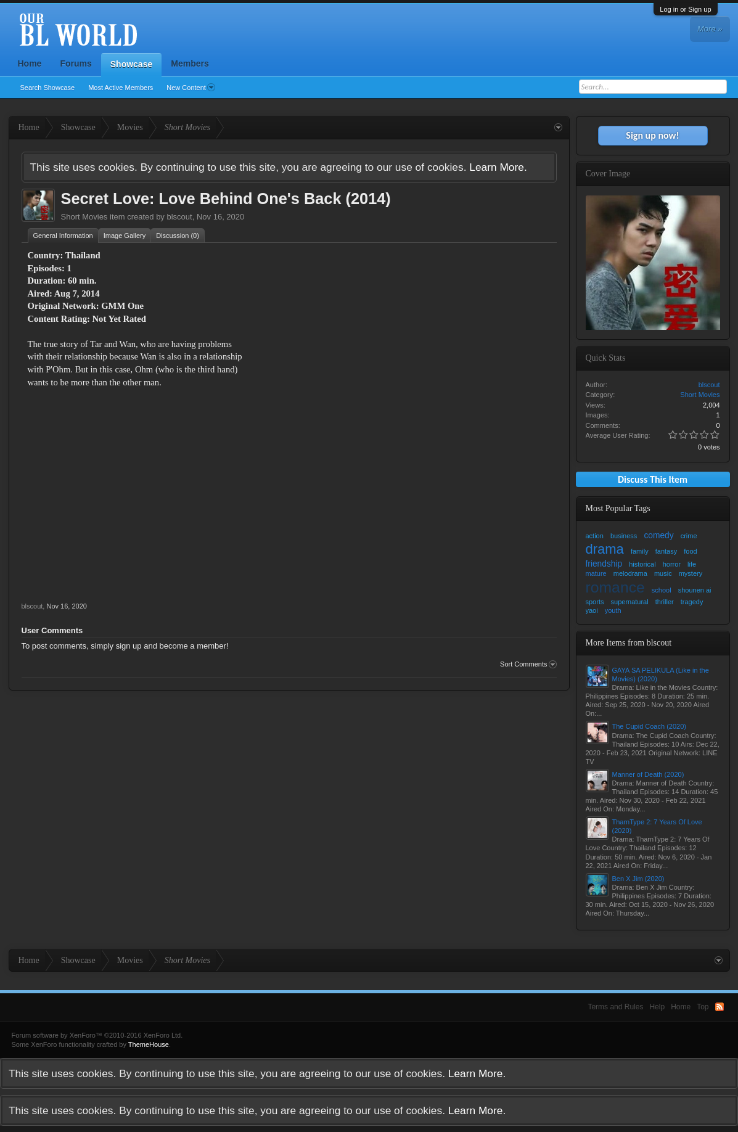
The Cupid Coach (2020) (649, 726)
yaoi (592, 610)
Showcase (131, 64)
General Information (63, 235)
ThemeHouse (148, 1044)
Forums (75, 63)
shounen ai (694, 590)
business (623, 535)
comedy (658, 535)
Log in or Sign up (685, 9)
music (663, 573)
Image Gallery (125, 235)
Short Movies (84, 216)
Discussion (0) (177, 235)
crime (689, 535)
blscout (179, 216)
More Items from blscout (629, 642)
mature (596, 573)
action (595, 535)
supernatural (630, 601)
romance (615, 587)
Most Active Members (120, 87)
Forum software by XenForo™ (97, 1035)
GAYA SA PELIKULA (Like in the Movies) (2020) (660, 674)
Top (702, 1007)
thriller (664, 601)
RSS (719, 1007)
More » (709, 28)
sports (595, 601)
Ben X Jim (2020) (638, 878)
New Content (190, 87)
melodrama (630, 573)
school (661, 590)
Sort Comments (528, 664)
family (640, 551)
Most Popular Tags (618, 508)
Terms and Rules (615, 1007)
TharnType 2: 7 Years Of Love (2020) (657, 826)
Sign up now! (652, 135)
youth (613, 610)
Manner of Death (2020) (648, 774)
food (690, 551)
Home (30, 63)
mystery (691, 573)
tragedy (692, 601)
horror (672, 564)
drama (605, 549)
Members (189, 63)
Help (657, 1007)
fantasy (666, 551)
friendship (604, 563)
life (691, 564)
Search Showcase (47, 87)
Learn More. (498, 167)
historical (642, 564)
